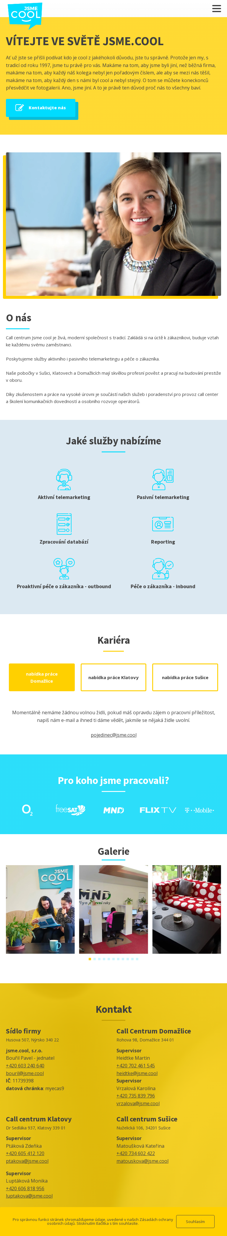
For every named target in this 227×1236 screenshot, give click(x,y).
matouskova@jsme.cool (142, 1161)
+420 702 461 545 (135, 1065)
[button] (90, 959)
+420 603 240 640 (25, 1065)
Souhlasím (195, 1221)
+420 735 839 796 (135, 1095)
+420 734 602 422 (135, 1153)
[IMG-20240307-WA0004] (40, 952)
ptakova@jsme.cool (27, 1161)
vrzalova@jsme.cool (138, 1103)
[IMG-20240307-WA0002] (113, 952)
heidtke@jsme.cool (137, 1073)
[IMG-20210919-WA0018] (186, 952)
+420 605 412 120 (25, 1153)
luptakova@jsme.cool (29, 1196)
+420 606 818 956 (25, 1188)
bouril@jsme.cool (25, 1073)
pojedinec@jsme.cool (114, 735)
